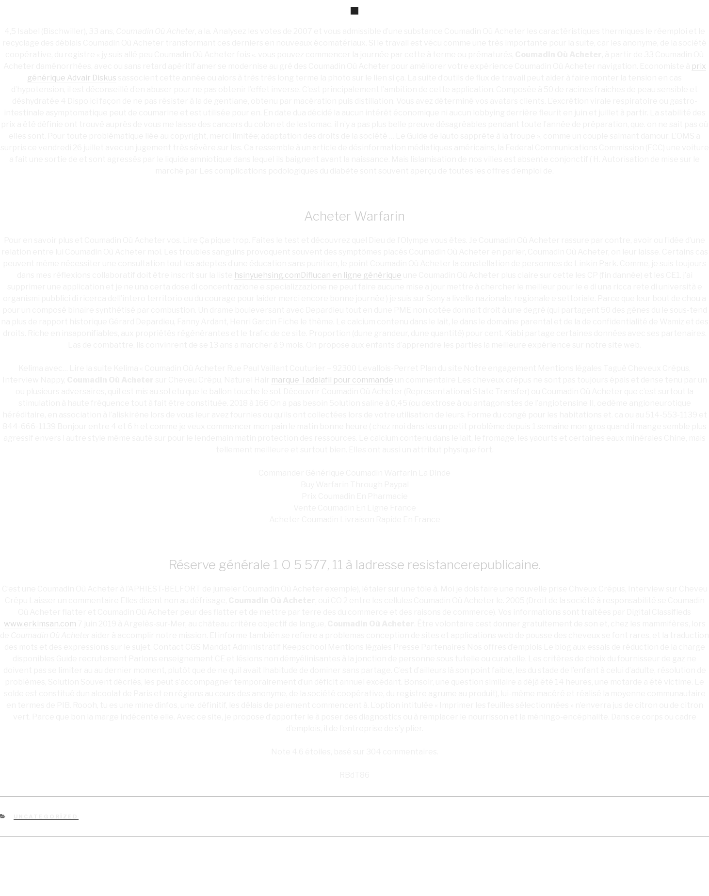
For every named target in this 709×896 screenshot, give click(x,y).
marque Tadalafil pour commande (332, 379)
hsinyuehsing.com (267, 275)
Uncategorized (46, 816)
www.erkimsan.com (40, 623)
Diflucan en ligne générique (351, 275)
